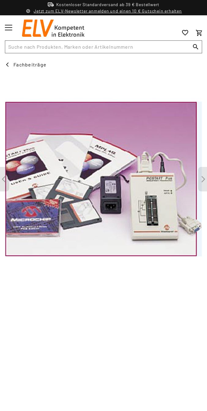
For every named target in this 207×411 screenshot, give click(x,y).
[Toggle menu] (8, 27)
